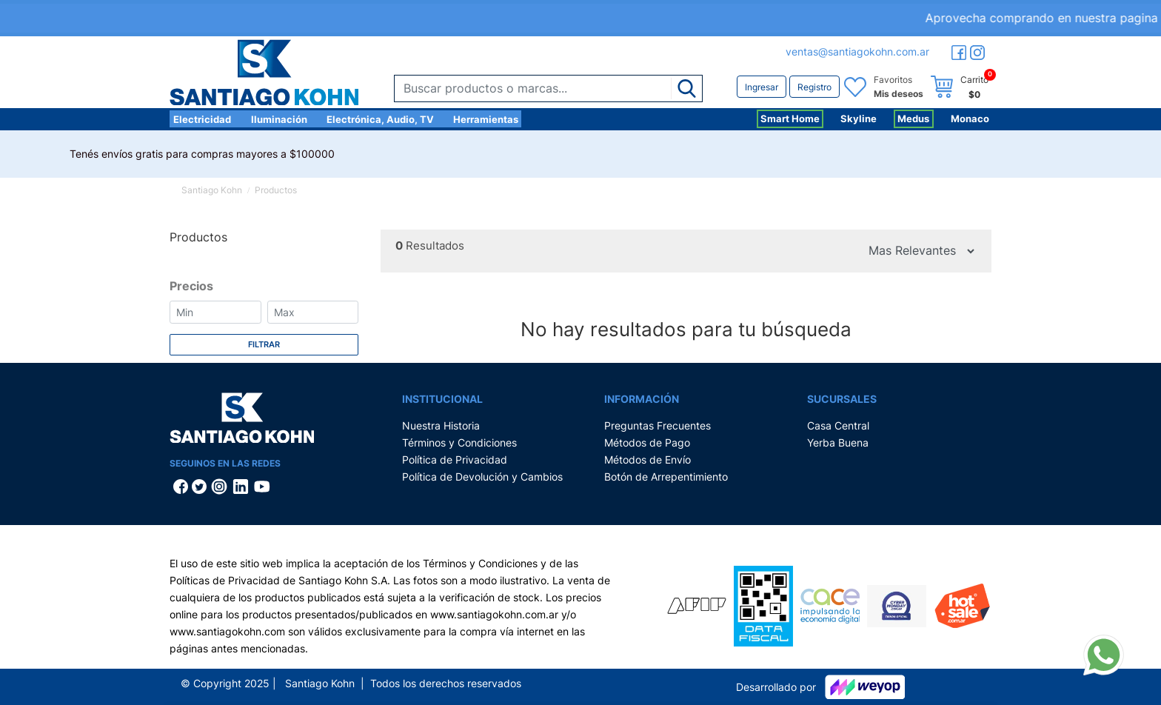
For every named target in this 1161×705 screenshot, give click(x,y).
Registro (814, 87)
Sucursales (842, 398)
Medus (913, 118)
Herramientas (485, 119)
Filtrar (264, 344)
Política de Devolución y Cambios (482, 476)
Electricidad (202, 119)
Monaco (970, 118)
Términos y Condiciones (459, 442)
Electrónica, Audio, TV (380, 119)
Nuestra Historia (441, 425)
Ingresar (761, 87)
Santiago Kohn (211, 190)
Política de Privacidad (454, 459)
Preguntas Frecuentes (657, 425)
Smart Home (790, 118)
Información (641, 398)
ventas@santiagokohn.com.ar (857, 51)
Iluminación (279, 119)
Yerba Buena (838, 442)
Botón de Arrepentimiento (666, 476)
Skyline (858, 118)
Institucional (442, 398)
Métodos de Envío (647, 459)
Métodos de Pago (647, 442)
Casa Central (838, 425)
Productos (276, 190)
